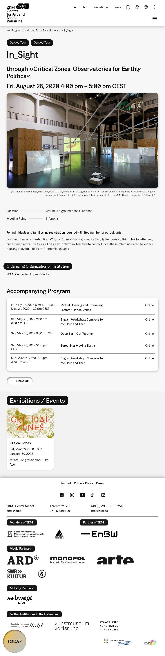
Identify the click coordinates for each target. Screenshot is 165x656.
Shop (84, 7)
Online (149, 305)
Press (117, 7)
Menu (154, 19)
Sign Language (137, 7)
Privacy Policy (83, 483)
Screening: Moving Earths (78, 345)
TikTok (93, 495)
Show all (22, 381)
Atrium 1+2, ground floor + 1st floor (69, 211)
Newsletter (100, 7)
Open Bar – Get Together (77, 333)
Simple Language (128, 7)
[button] (82, 140)
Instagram (72, 495)
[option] (32, 439)
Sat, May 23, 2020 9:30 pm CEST (33, 333)
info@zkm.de (99, 511)
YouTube (82, 495)
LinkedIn (103, 495)
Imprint (66, 483)
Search (154, 7)
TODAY (14, 641)
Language (146, 7)
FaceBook (61, 495)
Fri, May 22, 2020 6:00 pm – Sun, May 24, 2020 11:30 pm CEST (33, 306)
